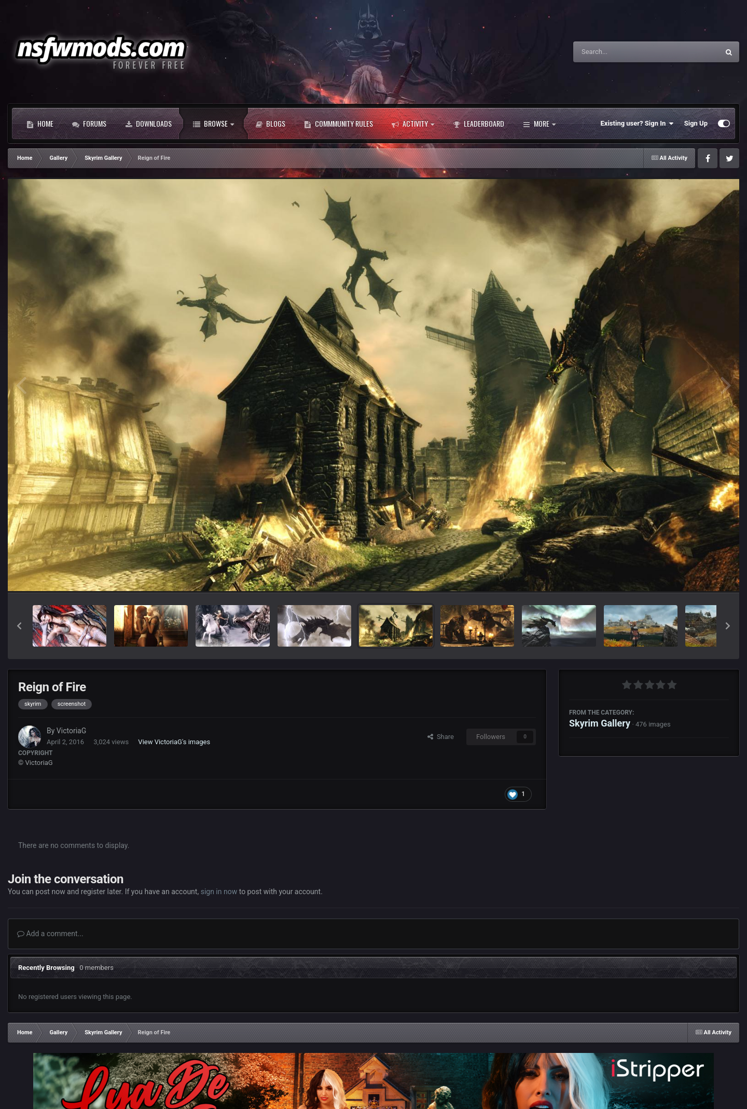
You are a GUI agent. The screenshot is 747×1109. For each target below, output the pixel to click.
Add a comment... (50, 933)
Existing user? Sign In (637, 123)
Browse (213, 123)
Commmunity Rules (338, 123)
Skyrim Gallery (599, 723)
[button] (19, 625)
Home (40, 123)
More (539, 123)
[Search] (620, 52)
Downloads (148, 123)
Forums (89, 123)
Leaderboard (479, 123)
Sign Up (696, 123)
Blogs (270, 123)
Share (440, 737)
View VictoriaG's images (174, 742)
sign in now (219, 891)
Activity (413, 123)
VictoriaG (71, 731)
